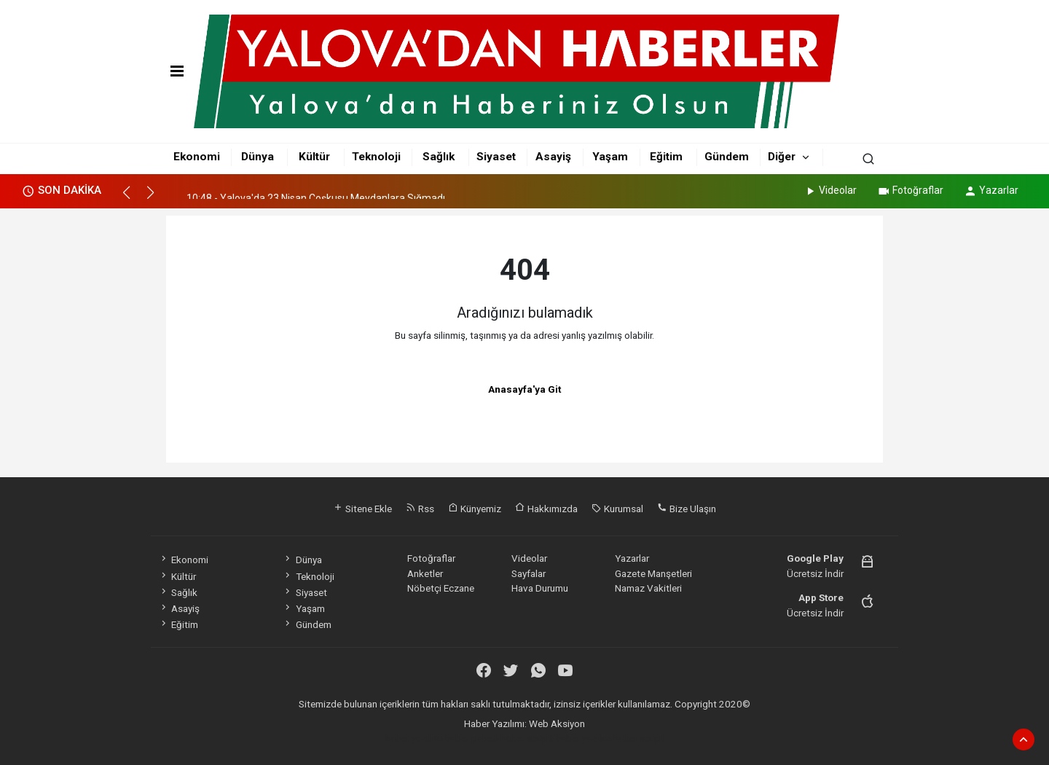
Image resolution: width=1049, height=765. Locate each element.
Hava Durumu (539, 588)
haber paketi (471, 738)
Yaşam (610, 156)
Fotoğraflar (910, 190)
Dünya (257, 156)
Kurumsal (617, 508)
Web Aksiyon (557, 723)
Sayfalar (528, 573)
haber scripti (527, 738)
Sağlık (439, 156)
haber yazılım (583, 738)
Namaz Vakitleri (648, 588)
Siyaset (496, 156)
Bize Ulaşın (686, 508)
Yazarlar (991, 190)
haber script (638, 738)
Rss (420, 508)
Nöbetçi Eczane (440, 588)
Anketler (425, 573)
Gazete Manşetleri (653, 573)
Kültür (314, 156)
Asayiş (553, 156)
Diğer (781, 156)
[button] (133, 199)
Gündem (726, 156)
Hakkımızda (546, 508)
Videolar (830, 190)
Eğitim (666, 156)
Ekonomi (196, 156)
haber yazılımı (414, 738)
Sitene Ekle (362, 508)
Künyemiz (474, 508)
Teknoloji (376, 156)
